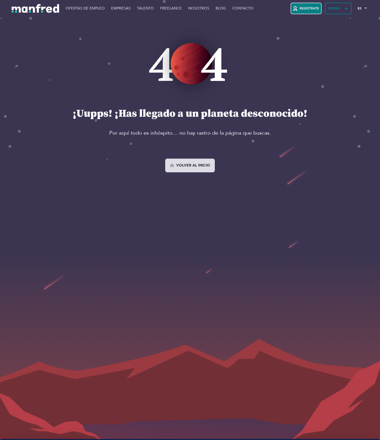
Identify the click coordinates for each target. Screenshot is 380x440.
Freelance (171, 8)
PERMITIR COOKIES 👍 (336, 406)
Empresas (121, 8)
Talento (145, 8)
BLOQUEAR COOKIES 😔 (336, 422)
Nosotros (198, 8)
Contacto (242, 8)
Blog (221, 8)
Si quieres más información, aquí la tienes (57, 429)
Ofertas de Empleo (85, 8)
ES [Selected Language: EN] (360, 8)
